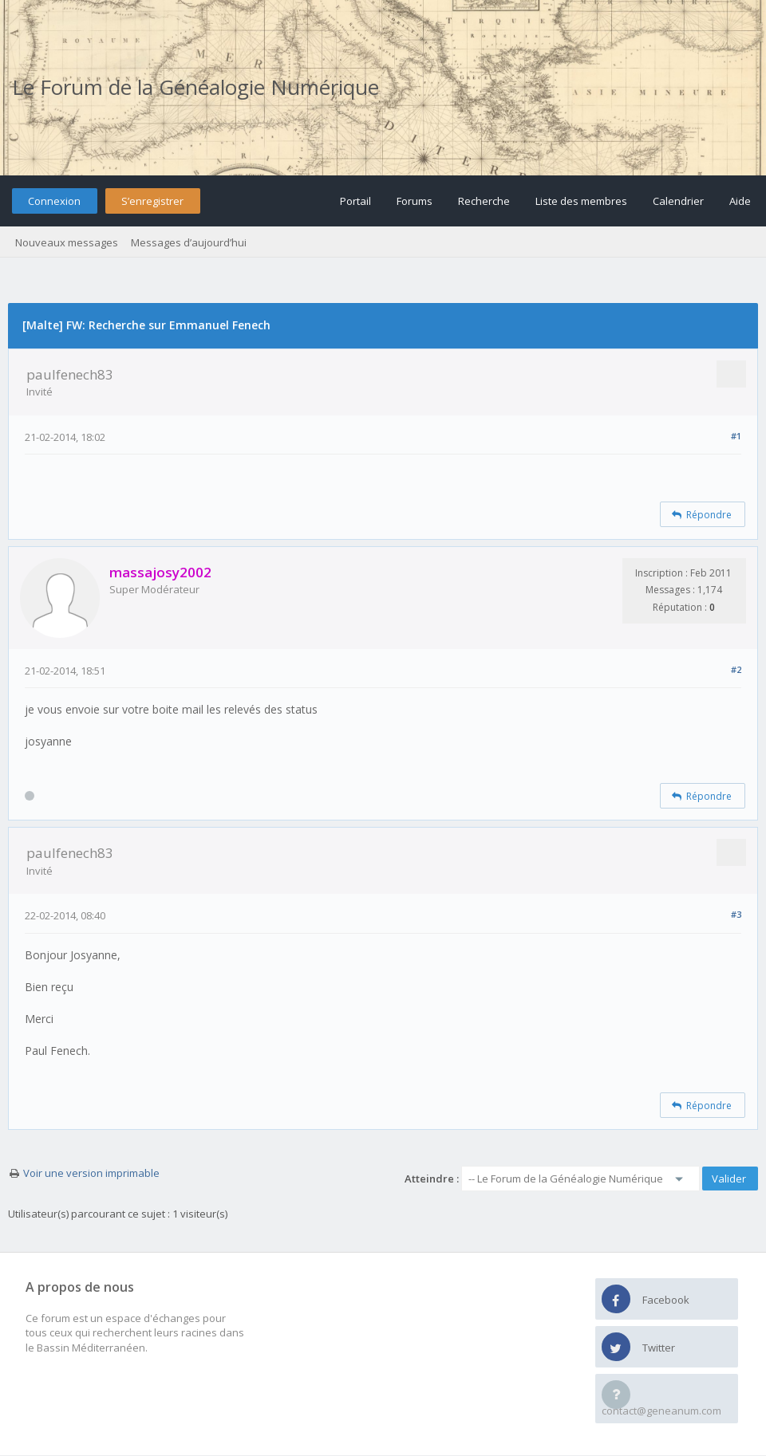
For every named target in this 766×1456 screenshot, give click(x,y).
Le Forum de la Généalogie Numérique (195, 87)
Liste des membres (581, 201)
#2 (736, 669)
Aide (740, 201)
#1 (736, 436)
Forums (414, 201)
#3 (736, 914)
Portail (355, 201)
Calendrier (678, 201)
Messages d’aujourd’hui (189, 242)
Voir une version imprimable (91, 1173)
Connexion (54, 201)
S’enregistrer (152, 201)
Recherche (484, 201)
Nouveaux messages (66, 242)
